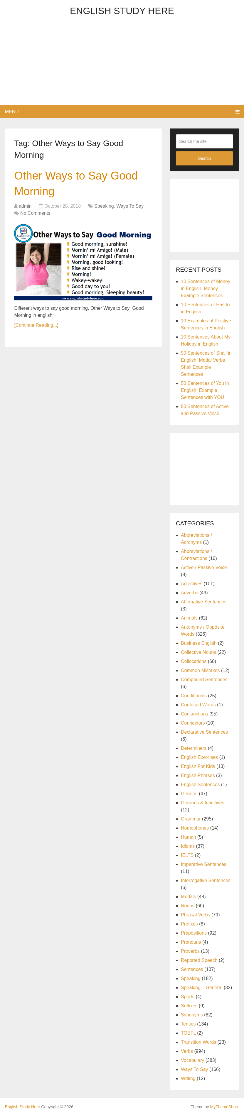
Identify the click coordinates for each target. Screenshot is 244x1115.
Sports (187, 996)
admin (25, 206)
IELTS (187, 855)
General (189, 793)
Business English (199, 643)
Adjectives (191, 583)
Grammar (191, 818)
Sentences (192, 969)
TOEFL (188, 1033)
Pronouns (191, 942)
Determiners (193, 748)
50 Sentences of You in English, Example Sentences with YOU (205, 390)
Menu (12, 111)
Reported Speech (199, 960)
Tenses (188, 1023)
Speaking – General (201, 987)
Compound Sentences (204, 679)
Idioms (188, 846)
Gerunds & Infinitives (202, 802)
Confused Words (198, 704)
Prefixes (189, 923)
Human (188, 837)
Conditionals (194, 695)
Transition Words (198, 1042)
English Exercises (199, 757)
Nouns (187, 905)
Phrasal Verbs (195, 914)
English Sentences (200, 784)
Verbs (187, 1051)
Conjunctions (194, 713)
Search (204, 158)
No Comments (35, 213)
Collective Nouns (198, 652)
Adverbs (189, 592)
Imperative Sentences (203, 864)
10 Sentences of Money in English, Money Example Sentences (205, 288)
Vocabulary (192, 1060)
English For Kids (198, 766)
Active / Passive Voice (204, 567)
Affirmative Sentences (203, 601)
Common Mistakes (200, 670)
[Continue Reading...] (36, 325)
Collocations (193, 661)
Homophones (195, 827)
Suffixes (189, 1005)
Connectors (193, 722)
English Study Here (122, 11)
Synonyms (192, 1014)
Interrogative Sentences (205, 880)
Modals (188, 896)
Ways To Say (130, 206)
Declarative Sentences (204, 732)
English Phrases (198, 775)
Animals (189, 617)
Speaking (104, 206)
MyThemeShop (224, 1106)
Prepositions (194, 932)
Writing (188, 1078)
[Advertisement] (122, 64)
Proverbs (190, 951)
